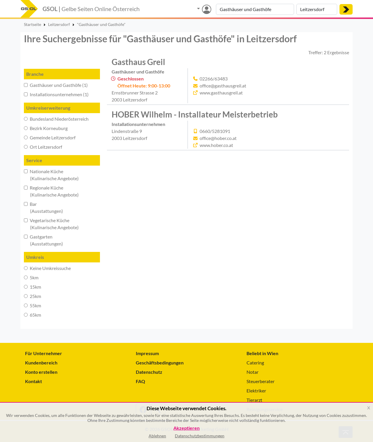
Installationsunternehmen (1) (56, 94)
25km (32, 296)
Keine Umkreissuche (47, 268)
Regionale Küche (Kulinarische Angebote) (51, 191)
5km (31, 277)
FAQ (140, 381)
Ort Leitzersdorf (43, 147)
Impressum (147, 353)
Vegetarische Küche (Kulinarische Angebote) (51, 224)
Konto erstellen (41, 372)
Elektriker (256, 390)
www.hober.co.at (216, 145)
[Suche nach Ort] (316, 9)
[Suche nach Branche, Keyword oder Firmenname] (255, 9)
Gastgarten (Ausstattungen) (43, 240)
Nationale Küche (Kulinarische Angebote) (51, 175)
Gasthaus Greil (138, 62)
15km (32, 287)
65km (32, 315)
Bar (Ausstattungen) (43, 207)
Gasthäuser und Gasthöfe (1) (56, 85)
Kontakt (33, 381)
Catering (255, 362)
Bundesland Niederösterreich (56, 119)
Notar (252, 372)
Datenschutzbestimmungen (199, 435)
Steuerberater (261, 381)
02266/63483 (214, 78)
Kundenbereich (41, 362)
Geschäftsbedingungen (160, 362)
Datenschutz (149, 372)
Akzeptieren (186, 428)
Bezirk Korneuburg (46, 128)
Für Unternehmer (43, 353)
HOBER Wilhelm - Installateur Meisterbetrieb (195, 114)
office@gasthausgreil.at (223, 85)
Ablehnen (157, 435)
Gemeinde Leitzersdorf (49, 137)
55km (32, 305)
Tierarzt (254, 400)
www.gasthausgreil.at (221, 92)
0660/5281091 (215, 131)
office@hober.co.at (218, 138)
